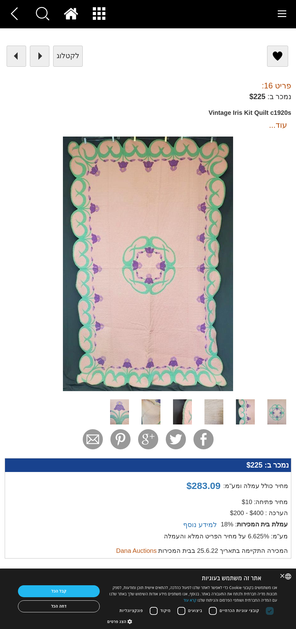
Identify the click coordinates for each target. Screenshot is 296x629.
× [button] (282, 576)
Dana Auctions (136, 550)
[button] (192, 621)
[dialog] (148, 599)
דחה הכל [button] (59, 606)
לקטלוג (68, 56)
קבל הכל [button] (58, 591)
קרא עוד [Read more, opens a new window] (190, 600)
